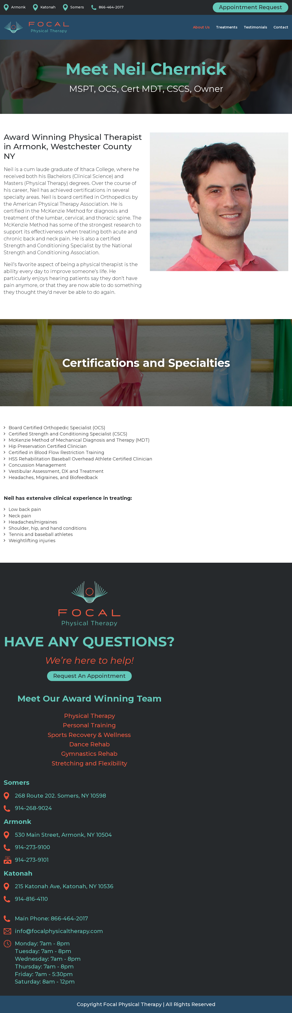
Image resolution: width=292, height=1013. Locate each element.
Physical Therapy (89, 715)
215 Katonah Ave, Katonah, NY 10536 (64, 886)
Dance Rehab (89, 744)
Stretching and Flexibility (89, 763)
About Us (201, 27)
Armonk (18, 7)
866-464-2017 (111, 7)
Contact (280, 27)
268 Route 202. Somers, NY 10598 (60, 795)
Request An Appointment (89, 676)
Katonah (47, 7)
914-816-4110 (31, 899)
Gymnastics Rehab (89, 753)
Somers (77, 7)
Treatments (227, 27)
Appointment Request (250, 7)
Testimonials (255, 27)
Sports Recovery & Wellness (89, 734)
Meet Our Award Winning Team (89, 698)
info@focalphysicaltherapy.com (59, 931)
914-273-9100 (32, 847)
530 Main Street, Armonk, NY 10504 (63, 835)
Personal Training (89, 725)
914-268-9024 (33, 808)
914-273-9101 (32, 860)
